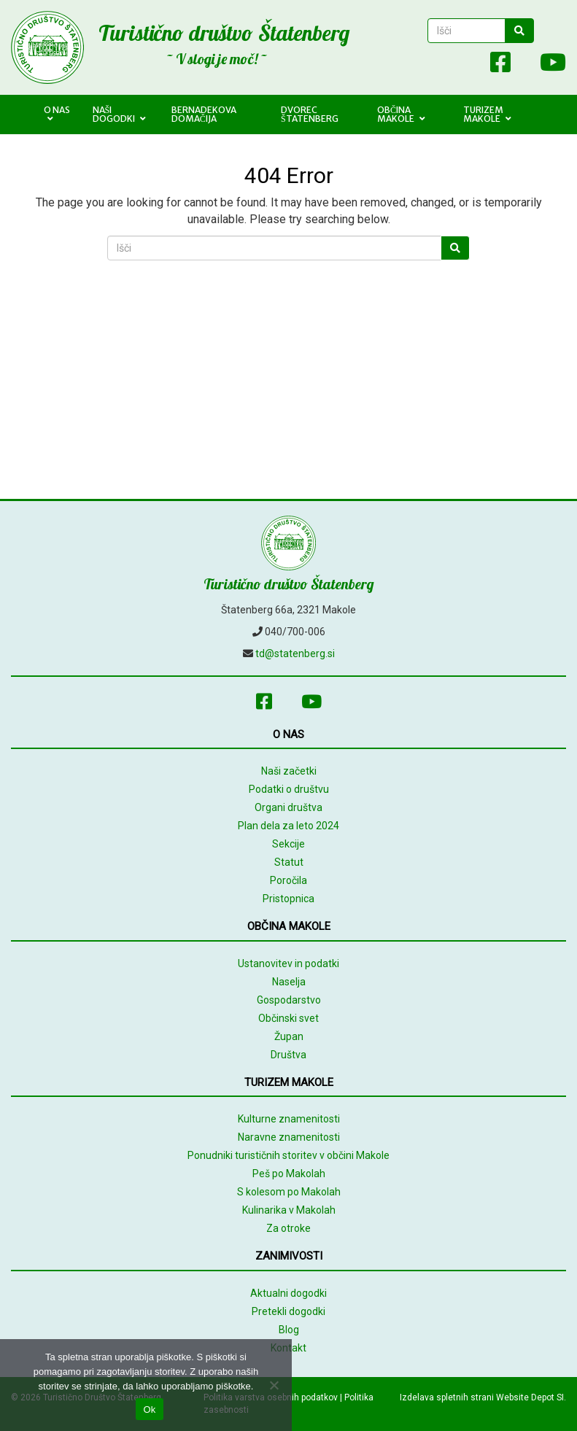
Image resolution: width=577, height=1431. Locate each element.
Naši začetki (289, 771)
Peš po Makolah (288, 1173)
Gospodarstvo (289, 1000)
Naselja (289, 982)
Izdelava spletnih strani (447, 1397)
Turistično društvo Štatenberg (223, 33)
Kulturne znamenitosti (289, 1119)
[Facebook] (500, 65)
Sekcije (288, 844)
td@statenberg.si (295, 653)
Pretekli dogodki (288, 1311)
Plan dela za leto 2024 (288, 825)
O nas (57, 113)
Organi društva (288, 807)
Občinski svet (288, 1018)
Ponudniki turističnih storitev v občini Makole (288, 1155)
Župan (288, 1036)
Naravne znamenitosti (289, 1137)
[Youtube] (545, 65)
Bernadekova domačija (203, 114)
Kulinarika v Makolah (289, 1210)
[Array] (468, 65)
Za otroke (288, 1228)
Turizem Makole (487, 114)
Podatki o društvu (289, 789)
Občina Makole (401, 114)
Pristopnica (288, 898)
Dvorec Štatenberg (309, 114)
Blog (289, 1329)
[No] (273, 1385)
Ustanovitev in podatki (288, 963)
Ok (149, 1409)
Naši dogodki (119, 114)
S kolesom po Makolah (289, 1192)
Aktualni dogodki (288, 1293)
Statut (288, 862)
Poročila (288, 880)
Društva (288, 1054)
